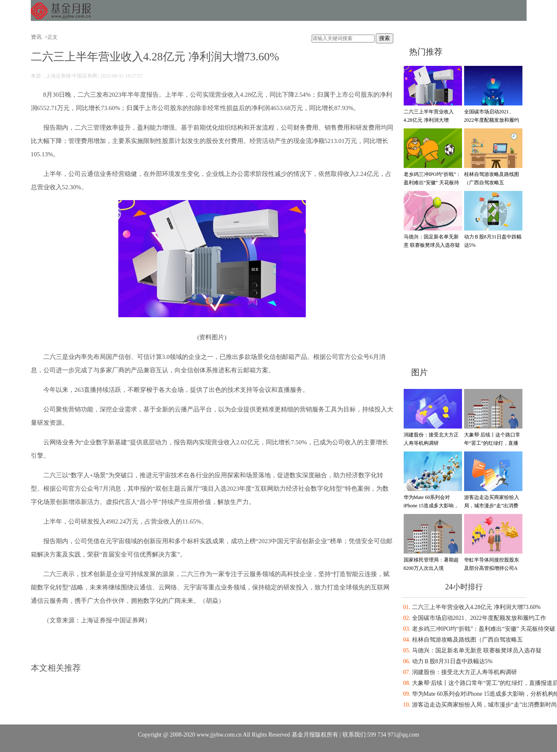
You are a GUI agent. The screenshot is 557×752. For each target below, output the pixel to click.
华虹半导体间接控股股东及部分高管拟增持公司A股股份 (491, 568)
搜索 (384, 38)
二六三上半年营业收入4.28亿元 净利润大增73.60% (429, 120)
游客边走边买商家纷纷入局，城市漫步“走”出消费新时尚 (491, 505)
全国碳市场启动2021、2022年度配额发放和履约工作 (491, 120)
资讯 (36, 37)
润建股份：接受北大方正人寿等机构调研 (464, 672)
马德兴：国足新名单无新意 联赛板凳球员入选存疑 (477, 650)
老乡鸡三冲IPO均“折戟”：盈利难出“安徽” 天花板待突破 (432, 182)
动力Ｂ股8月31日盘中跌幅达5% (452, 661)
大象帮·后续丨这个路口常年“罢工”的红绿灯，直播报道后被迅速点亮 (492, 443)
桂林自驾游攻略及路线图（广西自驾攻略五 (467, 640)
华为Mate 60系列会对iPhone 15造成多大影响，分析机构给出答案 (431, 505)
